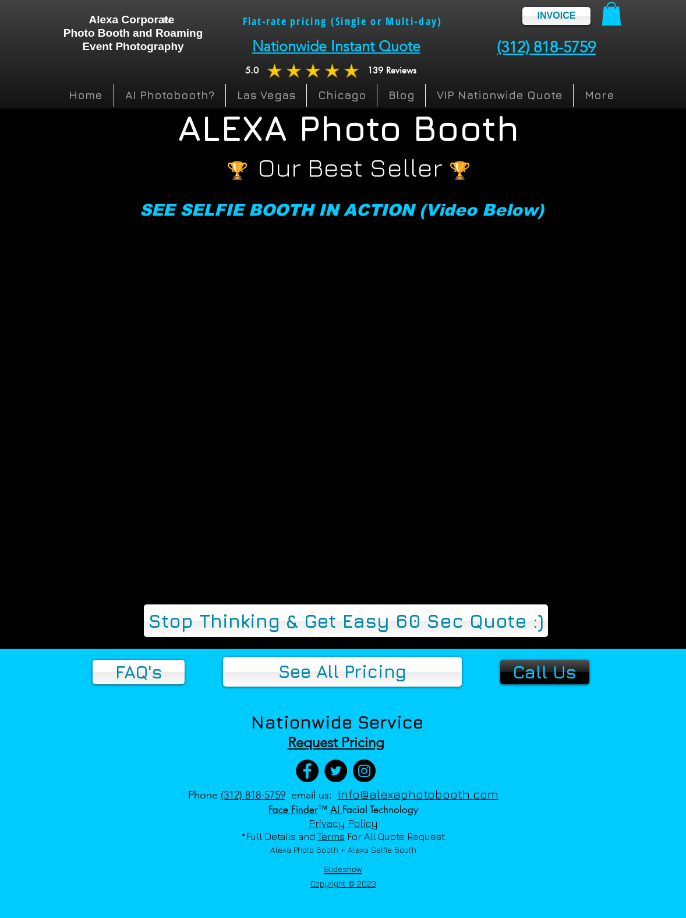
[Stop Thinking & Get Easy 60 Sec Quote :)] (346, 620)
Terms (331, 836)
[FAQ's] (139, 672)
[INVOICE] (556, 16)
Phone (203, 795)
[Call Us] (544, 672)
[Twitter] (335, 770)
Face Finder (293, 809)
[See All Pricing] (342, 672)
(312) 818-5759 (253, 795)
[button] (611, 14)
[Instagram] (364, 770)
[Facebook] (307, 770)
